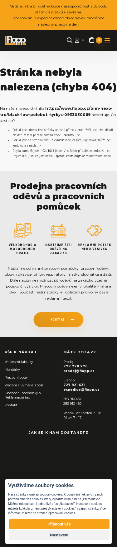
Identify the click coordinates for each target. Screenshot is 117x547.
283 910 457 (72, 399)
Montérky (12, 370)
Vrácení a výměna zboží (24, 385)
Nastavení (59, 535)
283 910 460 (72, 404)
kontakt (58, 319)
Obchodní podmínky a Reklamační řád (23, 395)
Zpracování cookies (61, 513)
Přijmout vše (59, 524)
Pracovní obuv (16, 377)
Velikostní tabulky (19, 362)
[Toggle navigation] (107, 40)
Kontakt (11, 405)
